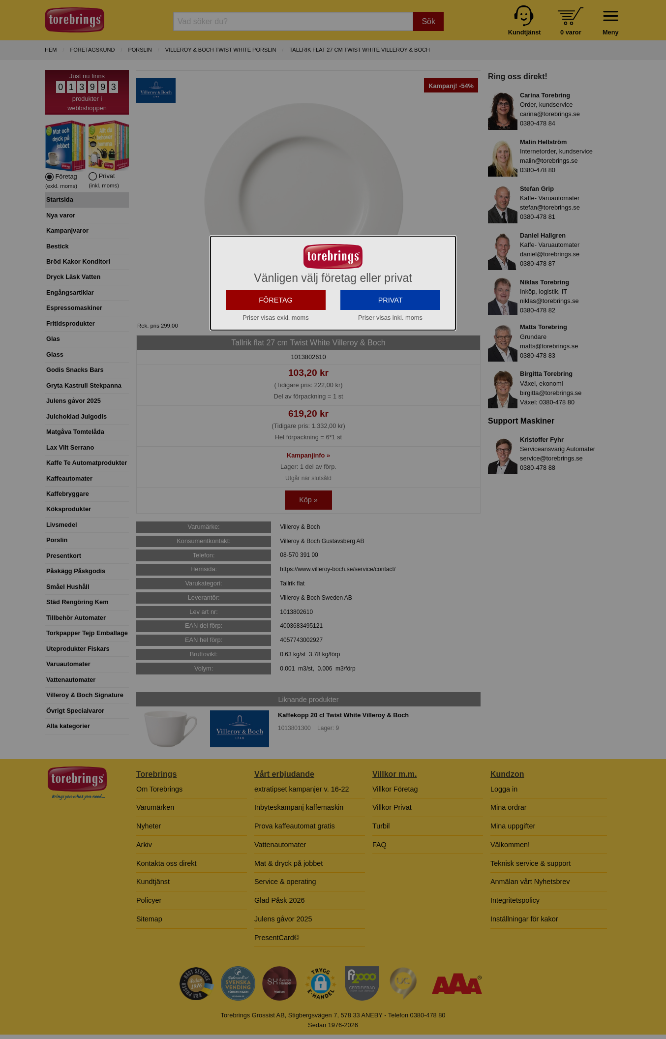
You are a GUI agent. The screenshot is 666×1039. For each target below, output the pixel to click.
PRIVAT (390, 300)
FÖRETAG (276, 300)
